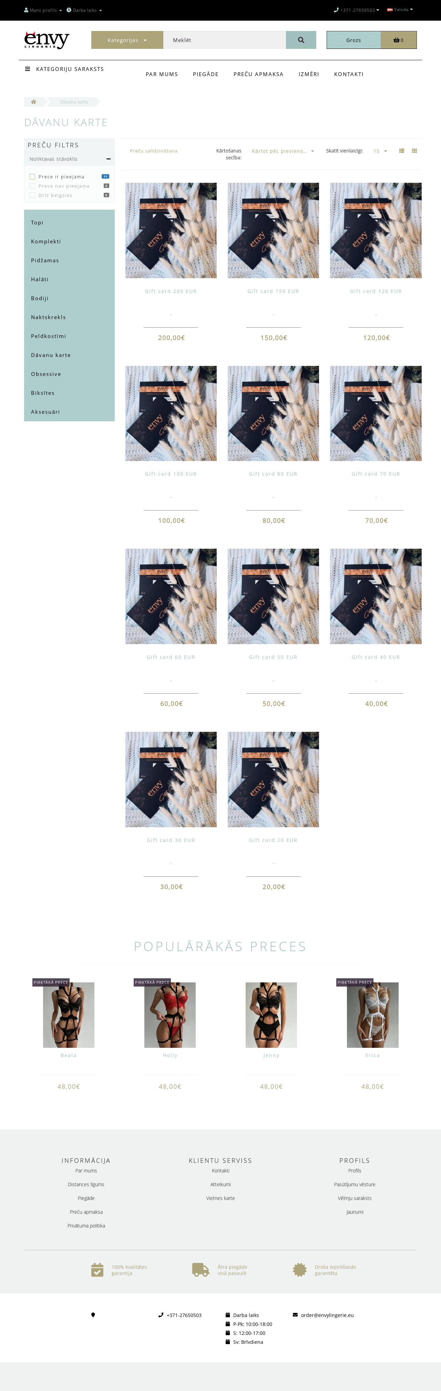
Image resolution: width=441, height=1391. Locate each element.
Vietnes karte (220, 1198)
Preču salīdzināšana (154, 151)
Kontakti (349, 74)
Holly (170, 1055)
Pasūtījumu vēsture (355, 1184)
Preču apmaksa (259, 74)
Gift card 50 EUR (273, 657)
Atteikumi (221, 1184)
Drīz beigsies (56, 195)
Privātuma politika (86, 1225)
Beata (69, 1055)
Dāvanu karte (51, 354)
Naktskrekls (48, 317)
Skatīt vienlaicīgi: (344, 150)
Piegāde (206, 74)
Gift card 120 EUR (376, 291)
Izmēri (309, 74)
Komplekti (46, 241)
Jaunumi (355, 1212)
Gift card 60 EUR (171, 657)
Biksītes (43, 392)
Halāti (40, 279)
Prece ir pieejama (62, 176)
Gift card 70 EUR (376, 474)
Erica (373, 1055)
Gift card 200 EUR (171, 291)
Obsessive (46, 373)
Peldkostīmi (48, 336)
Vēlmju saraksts (355, 1198)
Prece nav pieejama (64, 186)
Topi (37, 222)
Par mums (162, 74)
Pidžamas (45, 260)
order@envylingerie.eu (327, 1315)
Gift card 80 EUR (273, 474)
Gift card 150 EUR (273, 291)
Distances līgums (86, 1184)
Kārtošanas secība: (229, 154)
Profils (354, 1170)
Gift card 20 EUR (273, 840)
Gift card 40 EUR (376, 657)
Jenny (272, 1055)
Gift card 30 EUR (171, 840)
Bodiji (40, 298)
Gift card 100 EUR (171, 474)
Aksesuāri (45, 411)
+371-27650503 (184, 1315)
